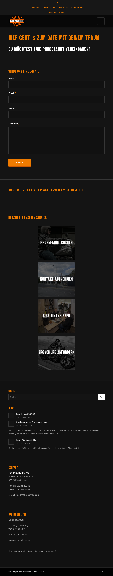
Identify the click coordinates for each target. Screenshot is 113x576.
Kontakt (36, 8)
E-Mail (12, 93)
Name (11, 78)
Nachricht (13, 123)
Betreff (12, 108)
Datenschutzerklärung (70, 8)
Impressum (49, 8)
